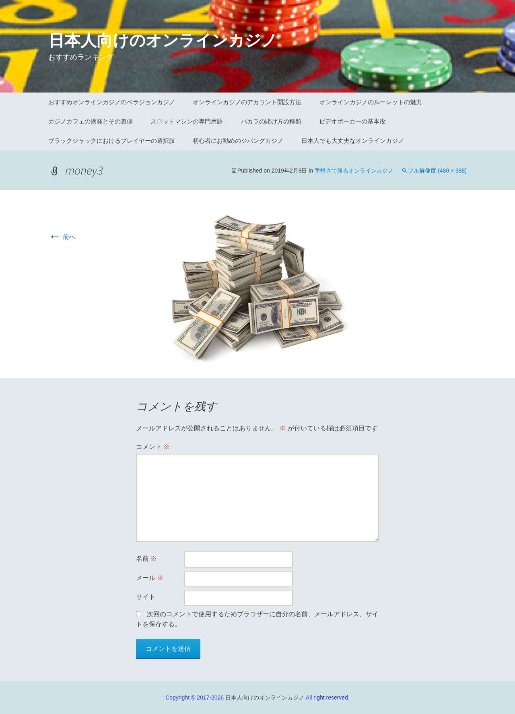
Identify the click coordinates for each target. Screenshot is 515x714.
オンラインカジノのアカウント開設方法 (247, 102)
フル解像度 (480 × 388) (437, 170)
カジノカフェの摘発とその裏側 (90, 121)
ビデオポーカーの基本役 (352, 121)
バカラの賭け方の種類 (271, 121)
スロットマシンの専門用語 (186, 121)
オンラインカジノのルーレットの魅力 (370, 102)
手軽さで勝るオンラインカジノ (354, 170)
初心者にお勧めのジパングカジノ (238, 140)
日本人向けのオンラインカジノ (264, 697)
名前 (146, 558)
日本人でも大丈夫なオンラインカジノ (352, 140)
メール (149, 577)
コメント (153, 446)
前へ (62, 236)
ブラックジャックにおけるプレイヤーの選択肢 (111, 140)
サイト (145, 596)
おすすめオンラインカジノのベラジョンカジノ (111, 102)
